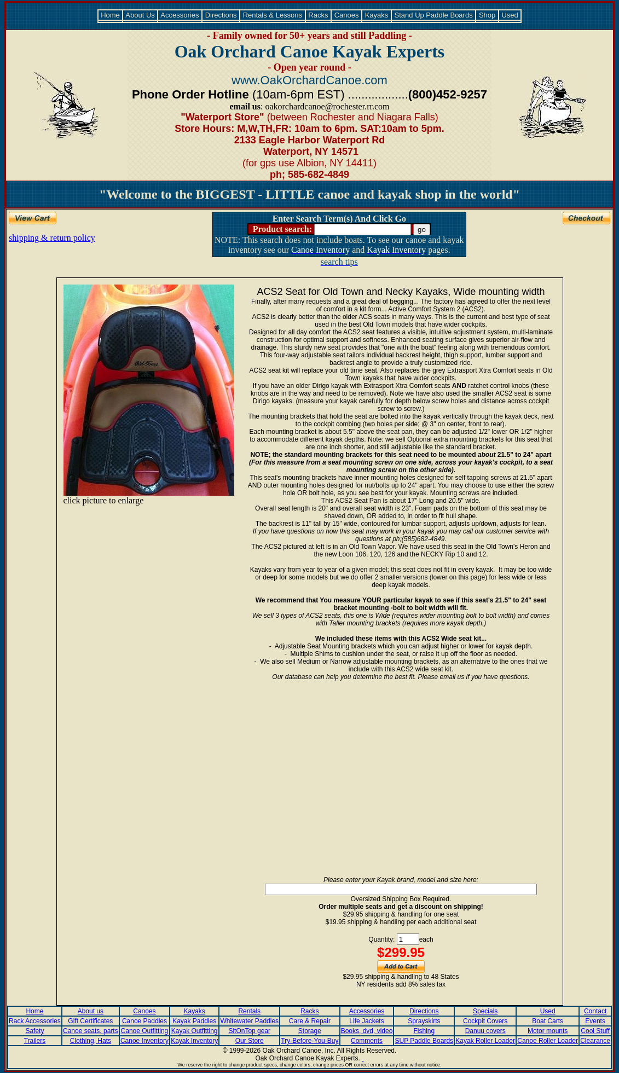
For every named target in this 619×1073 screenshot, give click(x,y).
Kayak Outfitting (194, 1031)
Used (510, 15)
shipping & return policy (52, 237)
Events (595, 1021)
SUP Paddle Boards (424, 1041)
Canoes (346, 15)
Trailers (35, 1041)
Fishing (424, 1031)
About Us (140, 15)
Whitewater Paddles (249, 1021)
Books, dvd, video (367, 1031)
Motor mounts (548, 1031)
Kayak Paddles (194, 1021)
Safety (34, 1031)
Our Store (249, 1041)
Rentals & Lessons (272, 15)
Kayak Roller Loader (485, 1041)
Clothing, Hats (90, 1041)
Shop (487, 15)
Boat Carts (547, 1021)
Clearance (595, 1041)
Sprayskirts (424, 1021)
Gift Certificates (90, 1021)
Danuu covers (485, 1031)
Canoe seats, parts (90, 1031)
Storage (309, 1031)
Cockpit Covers (485, 1021)
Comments (367, 1041)
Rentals (249, 1011)
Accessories (180, 15)
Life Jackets (366, 1021)
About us (90, 1011)
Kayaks (376, 15)
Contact (595, 1011)
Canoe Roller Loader (547, 1041)
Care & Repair (310, 1021)
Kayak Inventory (194, 1041)
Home (110, 15)
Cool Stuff (595, 1031)
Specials (485, 1011)
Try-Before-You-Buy (309, 1041)
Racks (318, 15)
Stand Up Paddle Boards (433, 15)
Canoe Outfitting (145, 1031)
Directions (221, 15)
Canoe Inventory (144, 1041)
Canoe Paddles (144, 1021)
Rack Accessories (35, 1021)
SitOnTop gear (249, 1031)
